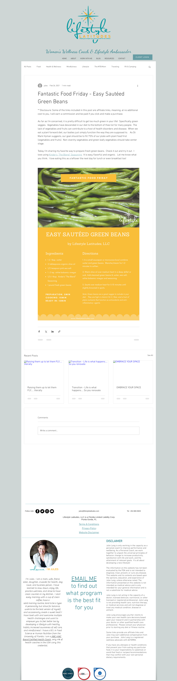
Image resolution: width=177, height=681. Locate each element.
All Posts (27, 67)
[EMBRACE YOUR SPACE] (133, 372)
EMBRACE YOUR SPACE (129, 387)
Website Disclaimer (89, 532)
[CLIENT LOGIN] (142, 57)
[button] (149, 67)
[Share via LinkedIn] (52, 331)
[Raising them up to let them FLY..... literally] (44, 372)
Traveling (115, 67)
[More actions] (137, 85)
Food (39, 67)
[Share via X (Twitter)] (45, 331)
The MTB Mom (100, 67)
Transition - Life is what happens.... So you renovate (86, 389)
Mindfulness (72, 67)
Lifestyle (85, 67)
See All (150, 355)
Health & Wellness (53, 67)
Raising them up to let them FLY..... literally (41, 389)
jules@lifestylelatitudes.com (89, 511)
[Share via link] (59, 331)
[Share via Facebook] (39, 331)
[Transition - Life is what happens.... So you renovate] (88, 372)
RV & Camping (130, 67)
